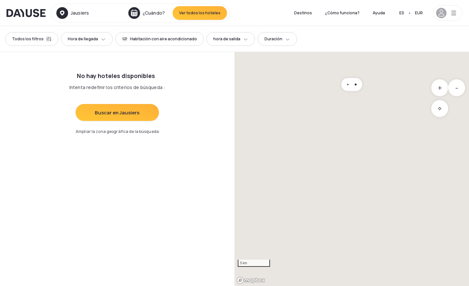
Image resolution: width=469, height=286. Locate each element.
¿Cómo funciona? (342, 13)
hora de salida (230, 39)
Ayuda (379, 13)
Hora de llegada (87, 39)
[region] (351, 169)
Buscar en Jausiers (117, 112)
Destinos (303, 13)
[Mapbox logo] (250, 280)
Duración (277, 39)
